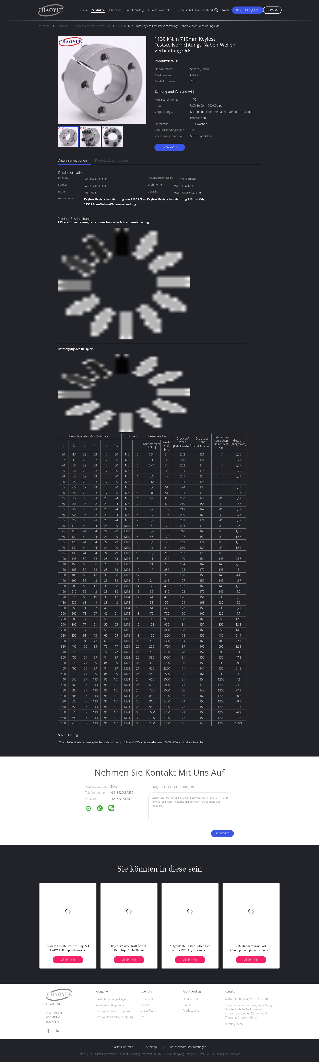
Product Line (191, 1010)
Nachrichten (230, 10)
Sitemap (151, 1047)
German (272, 10)
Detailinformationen (72, 160)
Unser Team (148, 1010)
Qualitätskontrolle (159, 10)
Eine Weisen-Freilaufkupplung (114, 1017)
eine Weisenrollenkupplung (113, 1011)
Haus (83, 10)
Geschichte (147, 999)
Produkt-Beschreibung (111, 160)
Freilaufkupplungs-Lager (111, 999)
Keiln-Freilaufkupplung (110, 1005)
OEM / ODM (190, 999)
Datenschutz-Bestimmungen (188, 1047)
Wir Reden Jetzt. (247, 10)
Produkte (98, 10)
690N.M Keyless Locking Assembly (184, 742)
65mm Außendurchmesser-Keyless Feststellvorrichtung (90, 742)
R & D (186, 1005)
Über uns (115, 10)
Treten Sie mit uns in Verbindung (197, 10)
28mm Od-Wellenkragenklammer (143, 742)
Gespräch (170, 147)
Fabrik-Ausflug (135, 10)
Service (145, 1005)
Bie (142, 1016)
